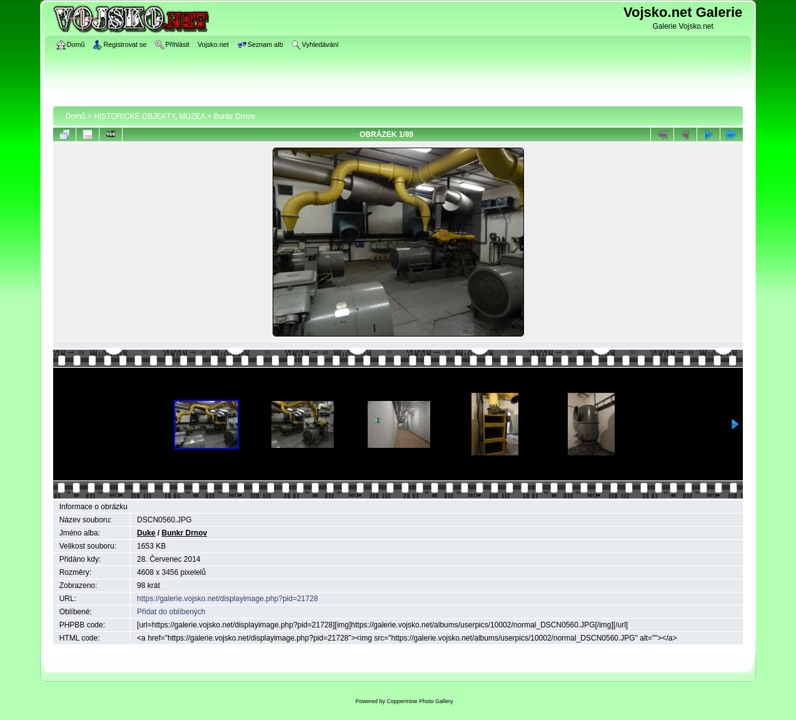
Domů (76, 116)
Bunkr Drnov (235, 116)
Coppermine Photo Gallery (419, 701)
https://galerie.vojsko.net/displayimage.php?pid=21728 (227, 598)
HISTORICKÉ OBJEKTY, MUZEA (149, 116)
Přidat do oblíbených (171, 611)
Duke (146, 533)
